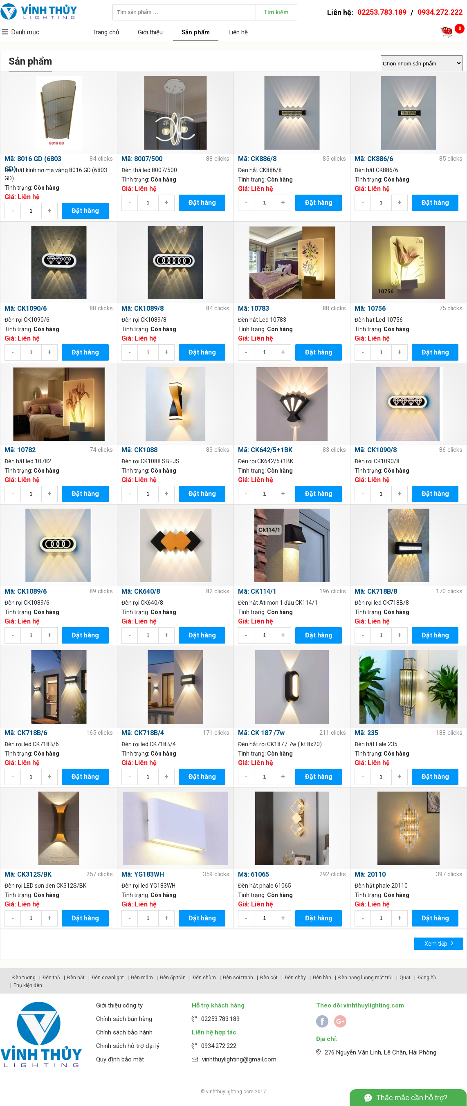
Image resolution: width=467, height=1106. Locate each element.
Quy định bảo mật (120, 1059)
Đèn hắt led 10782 (27, 461)
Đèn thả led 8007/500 (149, 170)
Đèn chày (295, 977)
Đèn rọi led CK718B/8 (382, 602)
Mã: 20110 (370, 874)
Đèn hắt (76, 977)
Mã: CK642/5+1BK (265, 450)
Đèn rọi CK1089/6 (26, 602)
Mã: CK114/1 (257, 591)
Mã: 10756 (370, 308)
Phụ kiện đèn (27, 985)
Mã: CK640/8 (140, 591)
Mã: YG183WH (142, 874)
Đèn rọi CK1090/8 (377, 461)
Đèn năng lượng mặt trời (365, 977)
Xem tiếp (439, 943)
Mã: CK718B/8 (376, 591)
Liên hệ (238, 32)
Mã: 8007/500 (141, 159)
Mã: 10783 (253, 308)
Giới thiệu (150, 32)
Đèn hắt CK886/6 (376, 170)
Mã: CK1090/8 (376, 450)
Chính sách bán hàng (124, 1019)
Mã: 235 (366, 733)
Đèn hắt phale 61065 (264, 885)
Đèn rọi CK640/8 (142, 602)
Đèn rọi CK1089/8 (143, 319)
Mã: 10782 (20, 450)
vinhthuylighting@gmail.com (239, 1059)
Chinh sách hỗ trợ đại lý (127, 1046)
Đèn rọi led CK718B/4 (148, 744)
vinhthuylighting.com (230, 1092)
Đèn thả (51, 977)
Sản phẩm (196, 32)
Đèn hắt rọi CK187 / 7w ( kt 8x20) (280, 744)
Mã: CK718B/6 (25, 733)
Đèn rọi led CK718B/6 (31, 744)
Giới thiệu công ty (119, 1005)
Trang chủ (105, 32)
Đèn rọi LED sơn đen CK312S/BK (45, 885)
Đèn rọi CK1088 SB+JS (150, 461)
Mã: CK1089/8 (142, 308)
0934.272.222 (440, 12)
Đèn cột (269, 977)
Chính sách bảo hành (124, 1032)
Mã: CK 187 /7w (261, 733)
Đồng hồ (427, 977)
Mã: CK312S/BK (28, 874)
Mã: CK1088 (139, 450)
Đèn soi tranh (238, 977)
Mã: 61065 (253, 874)
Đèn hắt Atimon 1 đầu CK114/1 (278, 602)
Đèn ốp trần (173, 977)
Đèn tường (24, 977)
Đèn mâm (142, 977)
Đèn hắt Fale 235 (376, 744)
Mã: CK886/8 (257, 159)
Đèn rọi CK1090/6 (26, 319)
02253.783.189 (381, 12)
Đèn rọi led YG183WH (148, 885)
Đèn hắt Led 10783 (262, 319)
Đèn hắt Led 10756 (379, 319)
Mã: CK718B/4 (142, 733)
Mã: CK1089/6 (25, 591)
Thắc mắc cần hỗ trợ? (411, 1097)
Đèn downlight (108, 977)
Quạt (405, 977)
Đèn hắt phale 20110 (381, 885)
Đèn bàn (322, 977)
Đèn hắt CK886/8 (260, 170)
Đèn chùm (204, 977)
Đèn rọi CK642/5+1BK (265, 461)
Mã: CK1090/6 (25, 308)
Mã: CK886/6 (374, 159)
